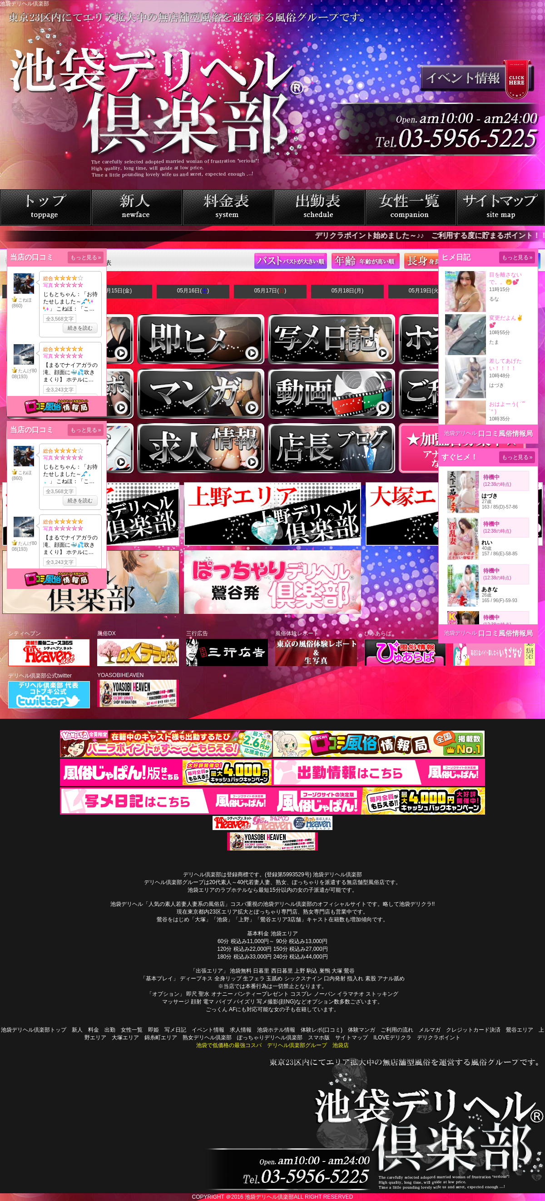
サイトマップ (351, 1037)
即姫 (153, 1030)
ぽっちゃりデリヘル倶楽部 (269, 1037)
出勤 (109, 1030)
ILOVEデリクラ (392, 1037)
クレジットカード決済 (473, 1030)
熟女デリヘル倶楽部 (207, 1037)
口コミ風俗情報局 (505, 433)
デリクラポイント (439, 1037)
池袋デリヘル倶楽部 (269, 1197)
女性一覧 (132, 1030)
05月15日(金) (116, 290)
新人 (77, 1030)
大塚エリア (125, 1037)
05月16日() (193, 290)
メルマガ (430, 1030)
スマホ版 (319, 1037)
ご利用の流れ (397, 1030)
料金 (93, 1030)
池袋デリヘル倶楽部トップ (33, 1030)
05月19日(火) (425, 290)
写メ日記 (175, 1030)
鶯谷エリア (519, 1030)
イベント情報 (208, 1030)
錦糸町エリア (160, 1037)
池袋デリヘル (460, 433)
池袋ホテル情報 (276, 1030)
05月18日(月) (348, 290)
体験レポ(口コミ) (321, 1030)
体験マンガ (361, 1030)
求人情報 (241, 1030)
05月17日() (270, 290)
